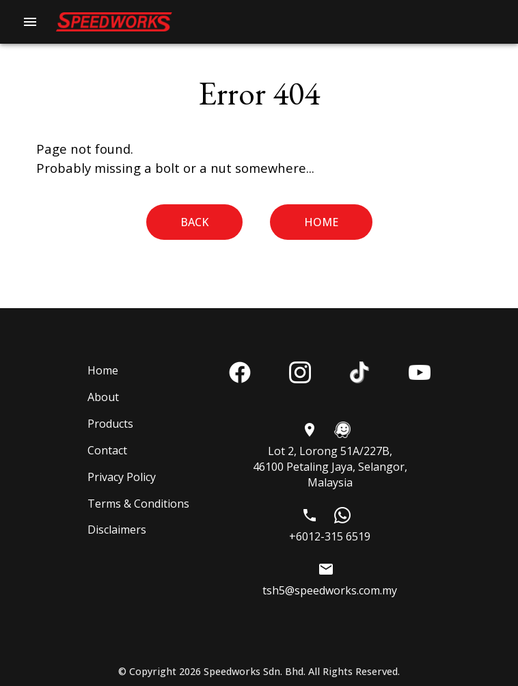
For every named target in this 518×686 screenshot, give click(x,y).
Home (321, 222)
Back (194, 222)
